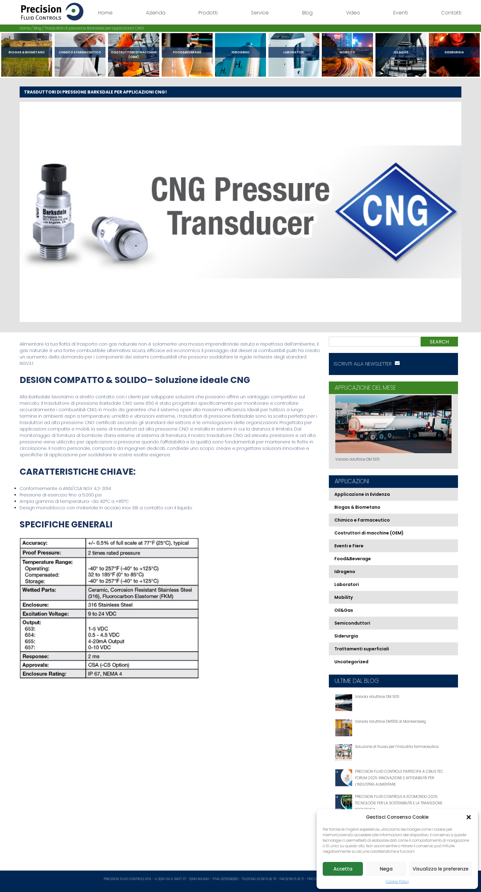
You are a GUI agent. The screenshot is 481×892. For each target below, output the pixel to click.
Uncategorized (351, 662)
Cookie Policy (397, 881)
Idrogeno (240, 52)
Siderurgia (454, 52)
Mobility (347, 52)
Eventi (400, 12)
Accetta (342, 869)
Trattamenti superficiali (361, 649)
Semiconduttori (352, 623)
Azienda (155, 12)
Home (105, 12)
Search (439, 341)
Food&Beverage (187, 52)
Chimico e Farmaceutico (80, 52)
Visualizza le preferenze (440, 869)
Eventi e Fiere (349, 546)
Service (260, 12)
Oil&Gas (401, 52)
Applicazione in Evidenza (362, 494)
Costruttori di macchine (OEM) (133, 54)
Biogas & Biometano (27, 52)
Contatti (451, 12)
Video (353, 12)
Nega (386, 869)
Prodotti (207, 12)
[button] (469, 817)
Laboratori (293, 52)
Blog (307, 12)
